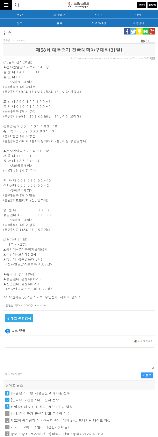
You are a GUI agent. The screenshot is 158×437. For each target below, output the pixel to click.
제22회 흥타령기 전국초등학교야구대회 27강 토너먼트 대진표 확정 (60, 420)
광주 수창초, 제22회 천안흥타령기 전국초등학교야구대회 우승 (57, 433)
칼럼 (59, 23)
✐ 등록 (146, 375)
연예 (138, 15)
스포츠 (98, 15)
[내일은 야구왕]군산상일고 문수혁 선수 (40, 413)
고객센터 (138, 23)
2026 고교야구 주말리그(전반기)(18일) (40, 427)
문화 (20, 23)
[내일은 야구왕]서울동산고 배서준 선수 (40, 393)
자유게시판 (98, 23)
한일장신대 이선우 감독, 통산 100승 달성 (42, 406)
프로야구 (20, 15)
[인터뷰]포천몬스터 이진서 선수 (35, 400)
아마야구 (59, 15)
